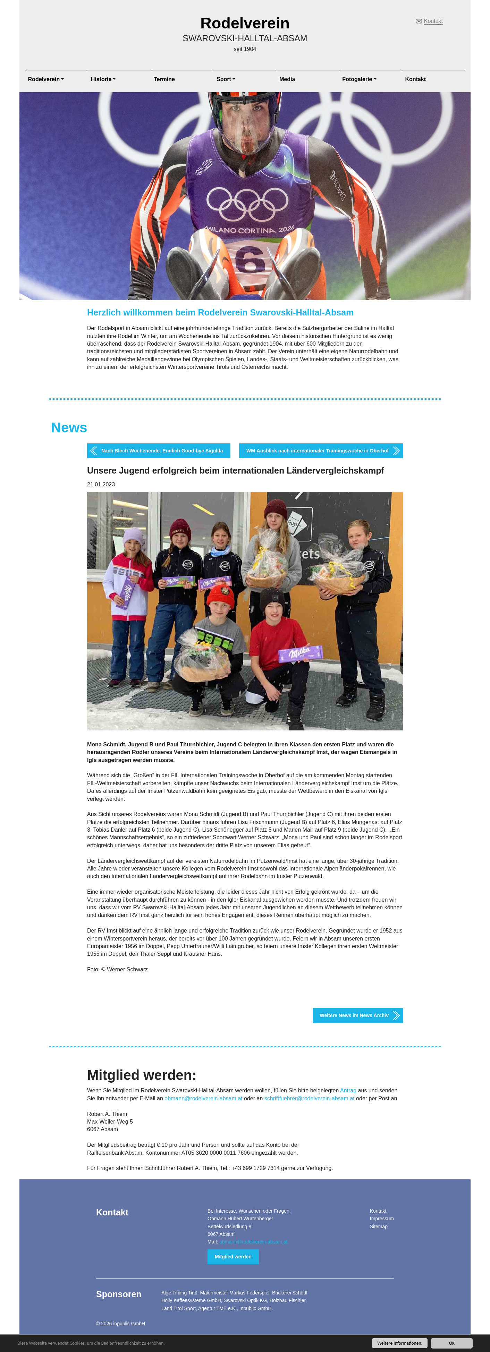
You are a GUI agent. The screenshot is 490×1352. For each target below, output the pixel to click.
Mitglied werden (233, 1256)
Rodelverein (245, 23)
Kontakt (433, 21)
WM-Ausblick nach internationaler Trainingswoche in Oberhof (317, 450)
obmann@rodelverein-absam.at (203, 1098)
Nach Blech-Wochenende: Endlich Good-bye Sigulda (162, 450)
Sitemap (379, 1226)
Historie (101, 79)
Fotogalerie (357, 79)
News (69, 427)
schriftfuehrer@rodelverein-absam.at (309, 1098)
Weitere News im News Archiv (354, 1015)
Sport (224, 79)
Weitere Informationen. (399, 1343)
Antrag (348, 1090)
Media (287, 79)
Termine (164, 79)
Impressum (382, 1218)
